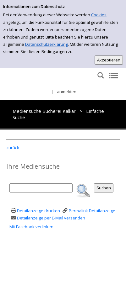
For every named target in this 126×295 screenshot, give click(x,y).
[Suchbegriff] (41, 187)
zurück (12, 147)
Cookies (99, 15)
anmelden (66, 91)
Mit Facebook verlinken (31, 226)
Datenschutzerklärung (46, 44)
